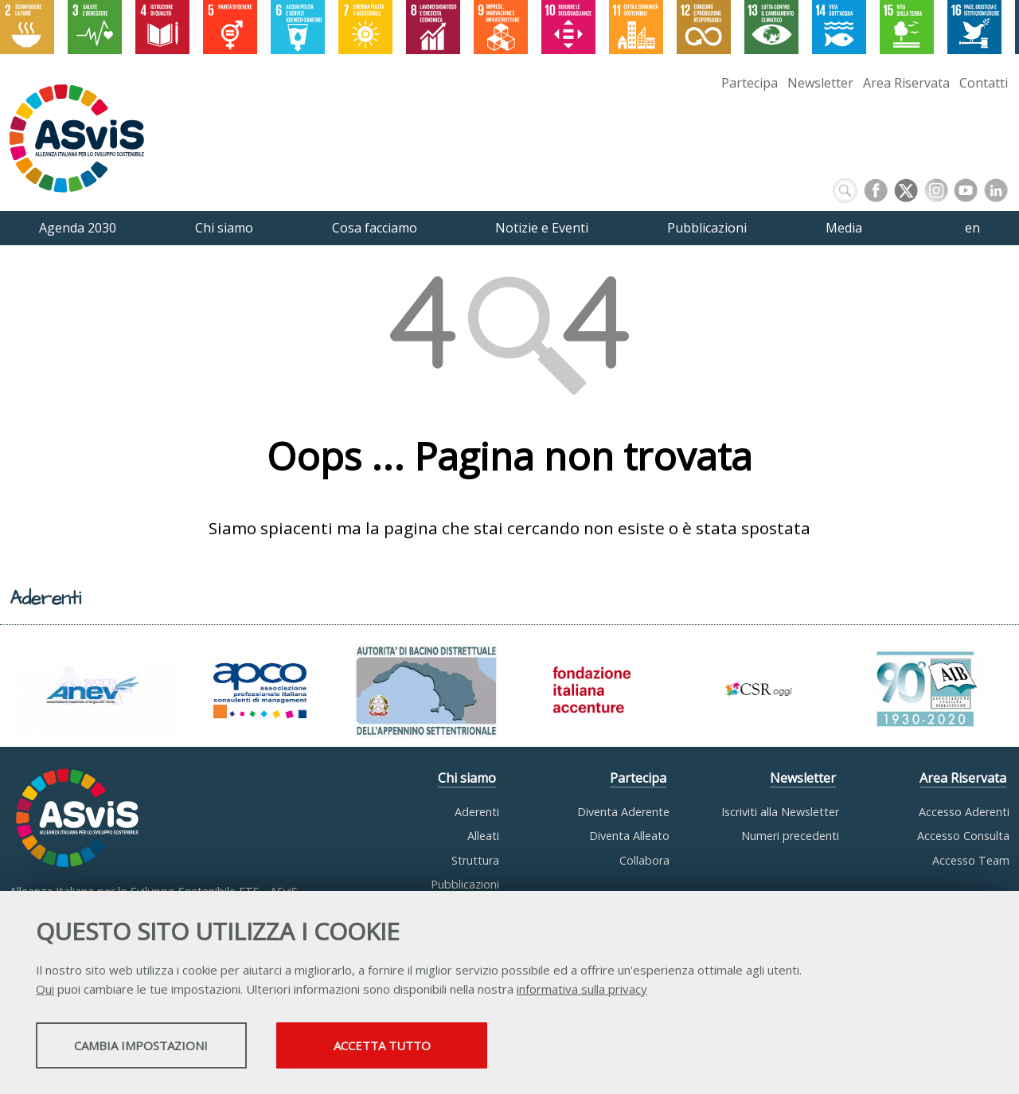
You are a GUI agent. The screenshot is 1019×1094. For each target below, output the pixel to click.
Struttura (475, 860)
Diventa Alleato (629, 835)
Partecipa (749, 83)
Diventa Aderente (623, 811)
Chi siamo (467, 778)
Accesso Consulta (963, 835)
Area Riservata (906, 83)
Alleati (483, 835)
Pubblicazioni (465, 884)
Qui (45, 990)
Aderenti (477, 811)
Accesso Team (970, 860)
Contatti (983, 83)
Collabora (644, 860)
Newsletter (820, 83)
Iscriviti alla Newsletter (780, 811)
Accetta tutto (448, 1047)
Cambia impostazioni (161, 1047)
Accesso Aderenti (964, 811)
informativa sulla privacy (582, 990)
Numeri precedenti (790, 835)
